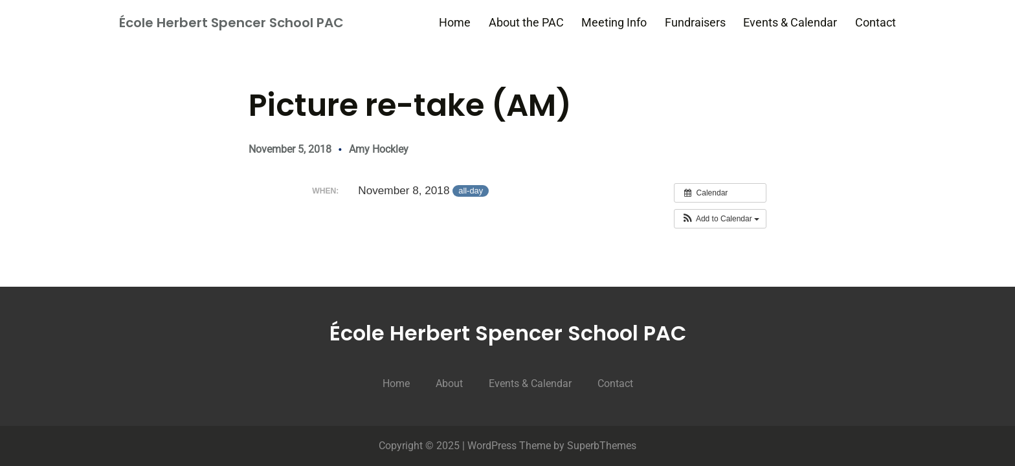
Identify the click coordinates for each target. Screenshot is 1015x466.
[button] (720, 219)
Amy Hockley (378, 149)
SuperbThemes (601, 445)
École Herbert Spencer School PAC (231, 23)
